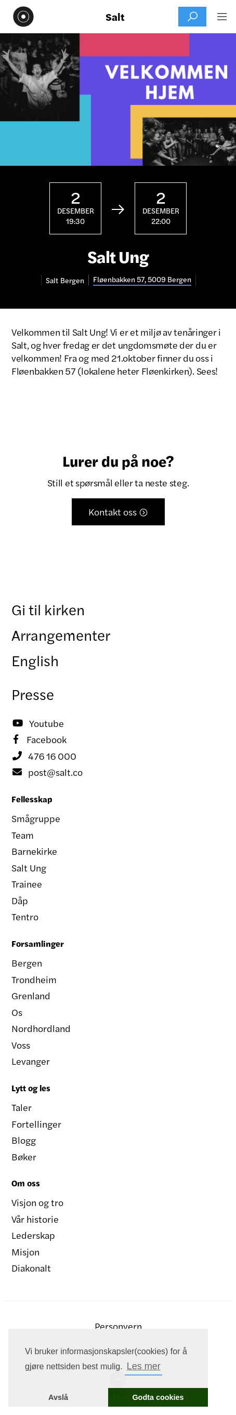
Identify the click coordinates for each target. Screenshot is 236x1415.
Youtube (37, 723)
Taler (21, 1107)
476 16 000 (43, 756)
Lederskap (33, 1234)
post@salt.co (47, 772)
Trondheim (34, 979)
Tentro (24, 916)
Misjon (25, 1251)
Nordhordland (41, 1028)
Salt (115, 16)
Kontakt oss (118, 511)
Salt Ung (28, 867)
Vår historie (35, 1218)
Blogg (23, 1139)
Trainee (26, 883)
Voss (20, 1044)
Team (22, 834)
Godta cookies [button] (157, 1397)
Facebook (39, 739)
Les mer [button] (144, 1366)
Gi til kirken (48, 609)
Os (16, 1012)
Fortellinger (36, 1123)
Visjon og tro (37, 1202)
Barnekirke (34, 850)
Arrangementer (60, 634)
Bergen (26, 962)
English (35, 660)
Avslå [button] (58, 1397)
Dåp (19, 900)
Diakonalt (31, 1267)
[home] (21, 16)
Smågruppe (35, 818)
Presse (32, 693)
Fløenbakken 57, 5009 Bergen (142, 279)
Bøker (23, 1156)
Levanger (30, 1060)
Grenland (30, 995)
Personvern (118, 1325)
